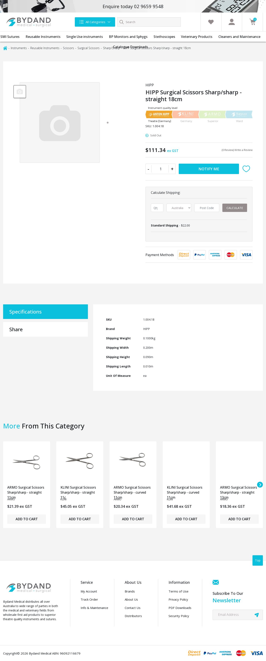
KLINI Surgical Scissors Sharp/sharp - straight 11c (78, 491)
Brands (130, 591)
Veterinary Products (196, 36)
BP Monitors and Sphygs (128, 36)
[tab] (108, 123)
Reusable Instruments (43, 36)
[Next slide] (260, 485)
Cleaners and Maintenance (239, 36)
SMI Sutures (10, 36)
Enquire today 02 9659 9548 (133, 6)
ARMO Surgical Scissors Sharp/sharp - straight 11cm (25, 491)
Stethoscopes (164, 36)
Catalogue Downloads (130, 47)
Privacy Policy (178, 599)
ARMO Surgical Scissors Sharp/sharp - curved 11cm (132, 491)
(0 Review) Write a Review (237, 150)
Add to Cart (27, 519)
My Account (89, 591)
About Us (131, 599)
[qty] (157, 208)
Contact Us (132, 608)
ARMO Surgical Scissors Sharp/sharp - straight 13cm (238, 491)
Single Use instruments (84, 36)
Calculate (235, 208)
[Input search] (149, 22)
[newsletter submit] (256, 615)
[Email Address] (238, 615)
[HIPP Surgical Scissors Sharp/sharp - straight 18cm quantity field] (160, 169)
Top (257, 560)
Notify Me (208, 168)
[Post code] (206, 208)
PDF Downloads (180, 608)
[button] (247, 169)
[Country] (178, 208)
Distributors (133, 616)
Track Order (89, 599)
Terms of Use (178, 591)
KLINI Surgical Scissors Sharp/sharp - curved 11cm (184, 491)
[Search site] (121, 21)
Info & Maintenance (94, 608)
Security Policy (179, 616)
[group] (20, 91)
